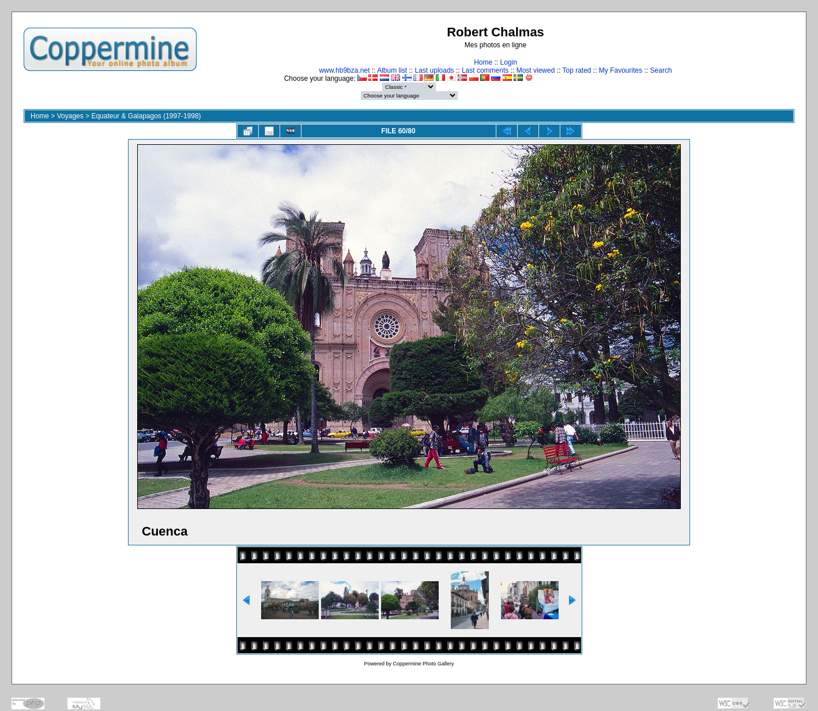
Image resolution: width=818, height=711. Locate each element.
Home (483, 62)
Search (661, 70)
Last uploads (434, 70)
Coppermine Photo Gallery (423, 664)
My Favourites (620, 70)
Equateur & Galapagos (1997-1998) (146, 116)
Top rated (576, 70)
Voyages (70, 116)
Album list (392, 70)
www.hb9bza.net (344, 70)
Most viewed (536, 70)
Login (508, 62)
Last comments (485, 70)
